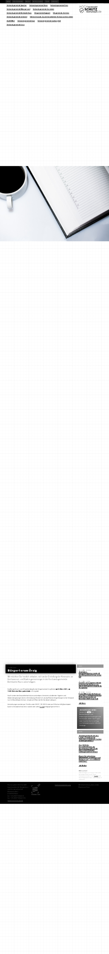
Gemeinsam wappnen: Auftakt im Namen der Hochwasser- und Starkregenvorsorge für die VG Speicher (90, 685)
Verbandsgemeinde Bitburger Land (18, 9)
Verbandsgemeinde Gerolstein (43, 9)
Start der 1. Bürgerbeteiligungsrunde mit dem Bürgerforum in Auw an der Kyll (90, 674)
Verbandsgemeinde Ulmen (38, 5)
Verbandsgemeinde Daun (26, 21)
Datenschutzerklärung (63, 785)
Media (28, 1)
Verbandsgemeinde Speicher (17, 5)
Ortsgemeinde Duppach (42, 13)
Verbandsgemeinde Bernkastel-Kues (19, 13)
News (8, 1)
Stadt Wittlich (11, 21)
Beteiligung (38, 1)
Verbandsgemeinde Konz (16, 24)
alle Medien (83, 765)
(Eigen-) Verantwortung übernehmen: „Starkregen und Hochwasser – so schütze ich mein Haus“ (90, 758)
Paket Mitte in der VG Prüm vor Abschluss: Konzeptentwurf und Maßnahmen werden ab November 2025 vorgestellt (90, 696)
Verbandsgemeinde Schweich (17, 17)
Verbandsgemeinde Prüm (59, 5)
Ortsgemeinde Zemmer (61, 13)
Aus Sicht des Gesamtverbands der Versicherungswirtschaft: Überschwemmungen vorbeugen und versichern (88, 748)
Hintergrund (18, 1)
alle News (82, 703)
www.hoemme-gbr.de (15, 800)
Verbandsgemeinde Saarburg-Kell (49, 21)
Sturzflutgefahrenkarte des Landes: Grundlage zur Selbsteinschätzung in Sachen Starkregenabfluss (90, 738)
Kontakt (55, 1)
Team (47, 1)
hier (89, 712)
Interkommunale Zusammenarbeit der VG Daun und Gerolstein (51, 17)
